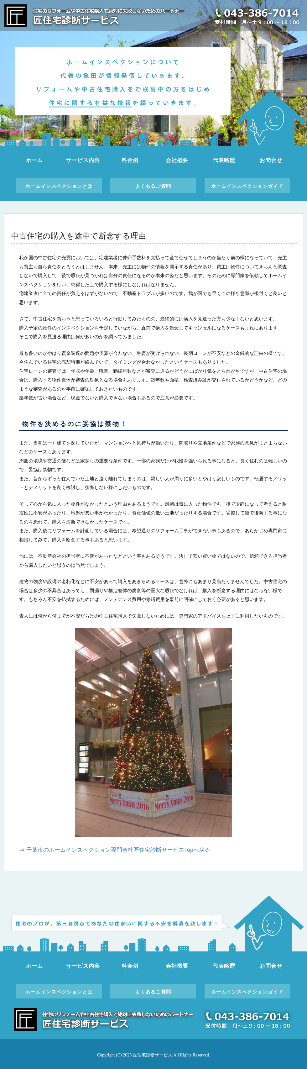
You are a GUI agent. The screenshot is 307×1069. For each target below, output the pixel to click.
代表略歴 (224, 160)
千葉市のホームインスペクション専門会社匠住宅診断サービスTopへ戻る (118, 850)
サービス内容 (83, 160)
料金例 (130, 160)
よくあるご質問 (153, 186)
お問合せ (271, 160)
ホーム (34, 160)
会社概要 (177, 160)
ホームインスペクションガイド (247, 186)
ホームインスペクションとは (59, 186)
